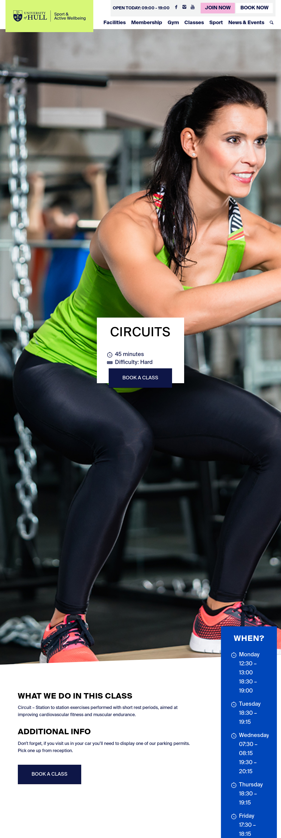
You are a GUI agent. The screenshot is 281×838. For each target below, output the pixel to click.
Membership (146, 22)
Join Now (218, 7)
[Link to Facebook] (176, 7)
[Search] (272, 22)
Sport (216, 22)
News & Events (246, 22)
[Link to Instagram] (184, 7)
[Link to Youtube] (193, 7)
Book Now (254, 7)
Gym (173, 22)
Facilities (114, 22)
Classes (194, 22)
